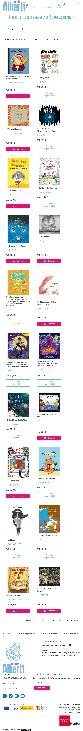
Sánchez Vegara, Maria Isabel (15, 83)
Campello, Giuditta (45, 192)
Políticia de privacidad (27, 634)
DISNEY (8, 370)
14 (39, 39)
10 (25, 39)
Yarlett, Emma (10, 310)
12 (32, 39)
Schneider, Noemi (44, 540)
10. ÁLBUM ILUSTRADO (58, 17)
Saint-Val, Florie (44, 82)
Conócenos (7, 634)
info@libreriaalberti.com (11, 688)
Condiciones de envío (72, 634)
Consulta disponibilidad (49, 94)
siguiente (54, 39)
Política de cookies (50, 634)
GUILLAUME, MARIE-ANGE (16, 544)
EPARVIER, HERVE (13, 424)
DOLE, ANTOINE (12, 485)
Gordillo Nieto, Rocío (14, 195)
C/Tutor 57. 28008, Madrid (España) (14, 678)
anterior (8, 39)
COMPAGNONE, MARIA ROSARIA (18, 600)
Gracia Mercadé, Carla (46, 482)
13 (36, 39)
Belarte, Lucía (43, 241)
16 (47, 39)
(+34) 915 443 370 (9, 683)
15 (43, 39)
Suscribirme (41, 688)
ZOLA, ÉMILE (11, 250)
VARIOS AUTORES (43, 308)
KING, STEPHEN (42, 595)
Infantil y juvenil (33, 17)
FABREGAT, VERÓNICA (14, 133)
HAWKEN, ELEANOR (43, 370)
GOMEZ (39, 421)
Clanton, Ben (41, 135)
